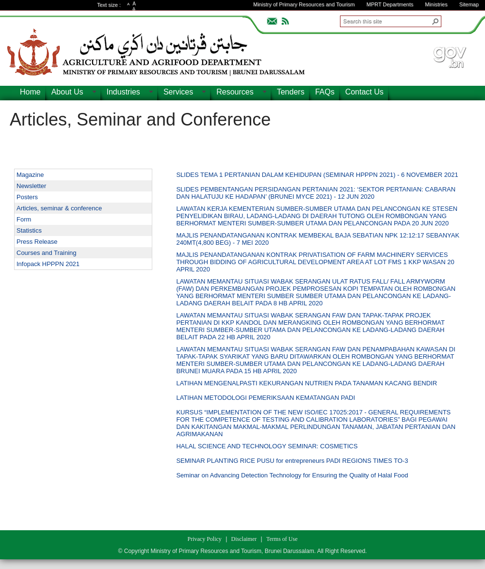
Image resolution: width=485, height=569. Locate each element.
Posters (27, 197)
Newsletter (31, 186)
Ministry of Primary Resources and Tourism (304, 4)
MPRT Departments (389, 4)
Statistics (29, 230)
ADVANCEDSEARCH (457, 20)
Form (23, 219)
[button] (435, 21)
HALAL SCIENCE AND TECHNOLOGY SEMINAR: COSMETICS (266, 446)
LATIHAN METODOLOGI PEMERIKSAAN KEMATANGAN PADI (265, 397)
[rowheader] (166, 176)
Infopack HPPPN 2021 (48, 264)
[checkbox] (163, 175)
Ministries (436, 4)
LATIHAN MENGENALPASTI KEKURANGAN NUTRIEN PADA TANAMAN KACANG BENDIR (306, 383)
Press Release (37, 241)
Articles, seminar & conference (59, 208)
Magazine (30, 174)
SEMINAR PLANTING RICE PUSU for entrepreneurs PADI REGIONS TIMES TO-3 (292, 460)
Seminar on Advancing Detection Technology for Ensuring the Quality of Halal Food (292, 475)
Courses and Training (46, 252)
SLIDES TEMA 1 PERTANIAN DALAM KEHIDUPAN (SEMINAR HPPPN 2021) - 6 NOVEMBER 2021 (317, 174)
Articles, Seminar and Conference (140, 119)
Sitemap (469, 4)
